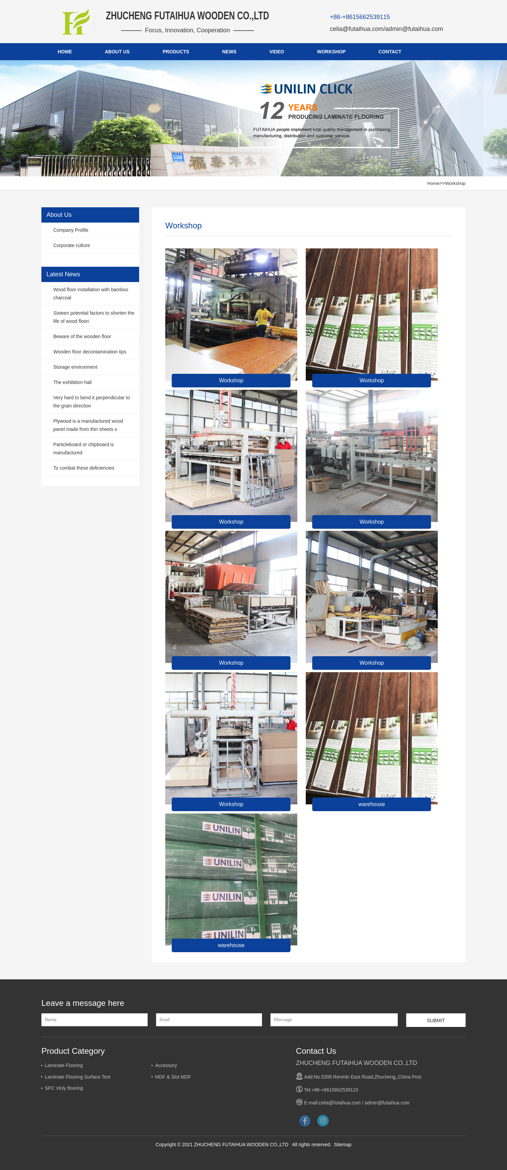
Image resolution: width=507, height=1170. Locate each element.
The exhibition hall (72, 382)
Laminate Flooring (64, 1065)
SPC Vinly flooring (64, 1088)
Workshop (455, 183)
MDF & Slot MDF (173, 1077)
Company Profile (71, 230)
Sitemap (342, 1144)
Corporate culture (71, 245)
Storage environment (75, 367)
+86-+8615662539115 (360, 17)
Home (432, 183)
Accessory (166, 1065)
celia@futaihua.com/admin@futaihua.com (386, 28)
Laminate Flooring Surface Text (78, 1077)
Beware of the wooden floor (82, 336)
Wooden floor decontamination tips (89, 351)
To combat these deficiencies (83, 468)
